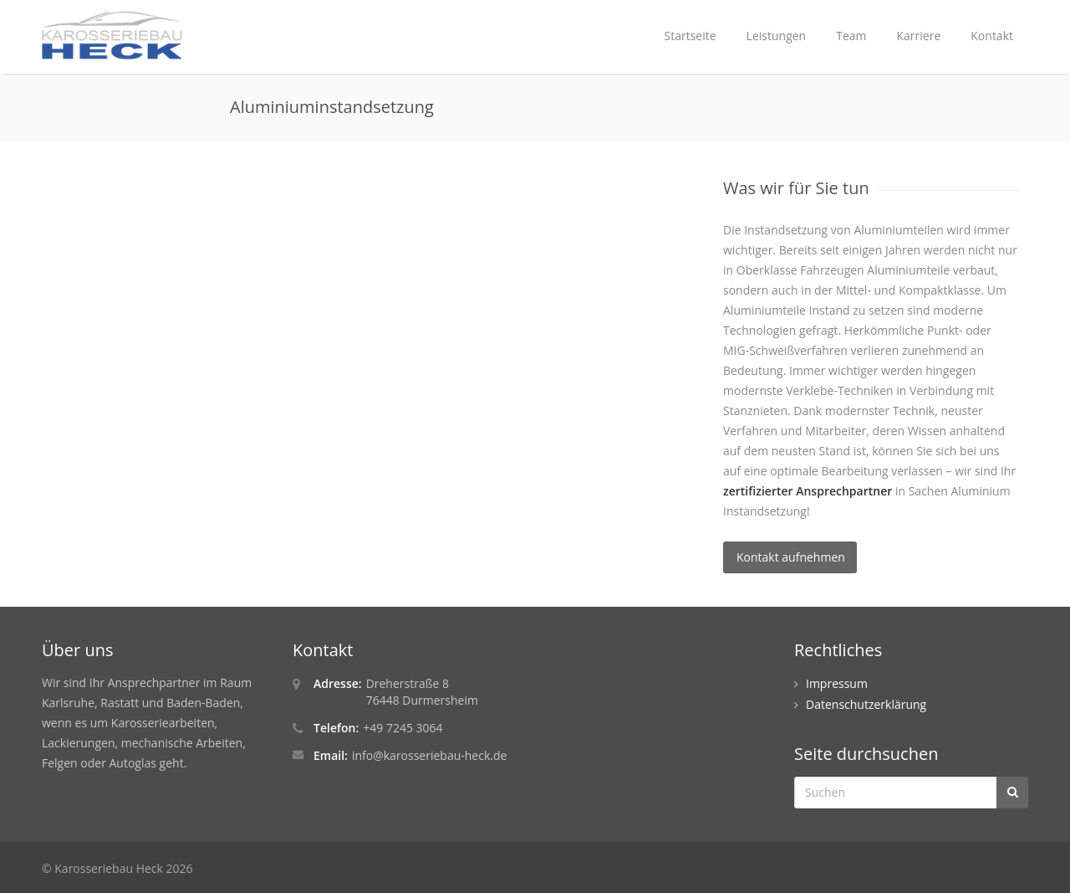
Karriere (919, 36)
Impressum (837, 683)
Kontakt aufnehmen (790, 557)
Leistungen (776, 36)
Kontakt (992, 36)
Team (851, 36)
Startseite (690, 36)
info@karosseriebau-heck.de (429, 755)
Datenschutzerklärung (866, 704)
